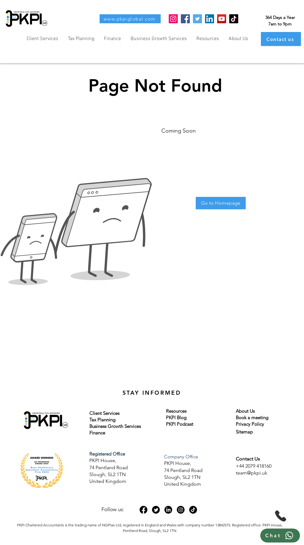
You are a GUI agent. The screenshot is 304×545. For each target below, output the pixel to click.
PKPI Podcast (179, 424)
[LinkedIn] (209, 18)
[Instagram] (173, 18)
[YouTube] (221, 18)
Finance (97, 433)
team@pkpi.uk (251, 473)
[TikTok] (233, 18)
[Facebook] (185, 18)
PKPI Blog (176, 417)
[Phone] (280, 516)
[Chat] (280, 536)
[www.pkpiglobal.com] (130, 18)
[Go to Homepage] (221, 203)
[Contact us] (281, 39)
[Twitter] (197, 18)
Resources (176, 411)
